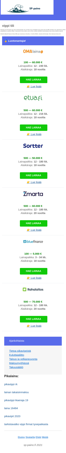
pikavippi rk (10, 384)
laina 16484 (11, 408)
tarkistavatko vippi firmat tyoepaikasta (26, 424)
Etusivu (21, 437)
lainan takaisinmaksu (16, 392)
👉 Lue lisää (34, 86)
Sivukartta (30, 437)
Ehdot (38, 437)
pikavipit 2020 (12, 416)
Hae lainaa (33, 79)
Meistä (45, 437)
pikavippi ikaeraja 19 (16, 400)
